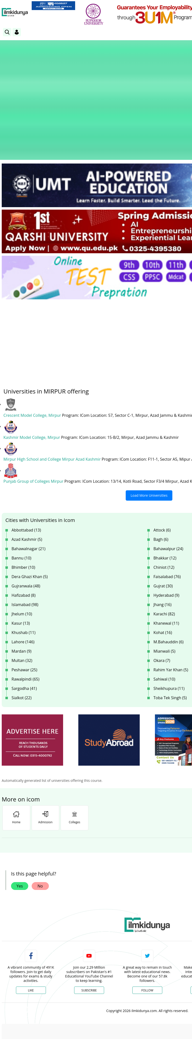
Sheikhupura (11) (169, 625)
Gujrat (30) (163, 523)
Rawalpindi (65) (25, 616)
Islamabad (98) (25, 541)
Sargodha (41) (24, 625)
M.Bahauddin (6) (168, 579)
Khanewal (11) (166, 560)
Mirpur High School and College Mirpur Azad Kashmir (52, 396)
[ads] (32, 677)
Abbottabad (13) (26, 467)
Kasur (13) (21, 560)
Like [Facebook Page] (31, 927)
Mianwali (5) (164, 588)
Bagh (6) (160, 476)
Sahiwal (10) (164, 616)
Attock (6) (162, 467)
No (40, 822)
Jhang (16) (162, 541)
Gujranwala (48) (26, 523)
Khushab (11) (23, 569)
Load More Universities (149, 432)
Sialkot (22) (21, 634)
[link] (53, 5)
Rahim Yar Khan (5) (170, 606)
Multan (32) (22, 597)
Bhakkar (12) (164, 495)
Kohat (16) (162, 569)
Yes (19, 822)
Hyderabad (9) (166, 532)
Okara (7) (161, 597)
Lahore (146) (23, 579)
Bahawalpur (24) (168, 485)
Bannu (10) (21, 495)
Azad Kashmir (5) (27, 476)
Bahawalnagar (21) (28, 485)
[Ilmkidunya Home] (15, 12)
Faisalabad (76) (167, 513)
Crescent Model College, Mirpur (32, 353)
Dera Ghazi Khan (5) (30, 513)
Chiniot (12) (163, 504)
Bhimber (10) (23, 504)
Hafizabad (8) (24, 532)
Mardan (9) (21, 588)
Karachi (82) (164, 551)
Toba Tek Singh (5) (170, 634)
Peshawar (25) (24, 606)
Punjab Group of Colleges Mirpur (33, 418)
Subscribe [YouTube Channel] (89, 927)
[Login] (17, 32)
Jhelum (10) (22, 551)
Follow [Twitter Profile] (147, 927)
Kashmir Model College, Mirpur (32, 375)
